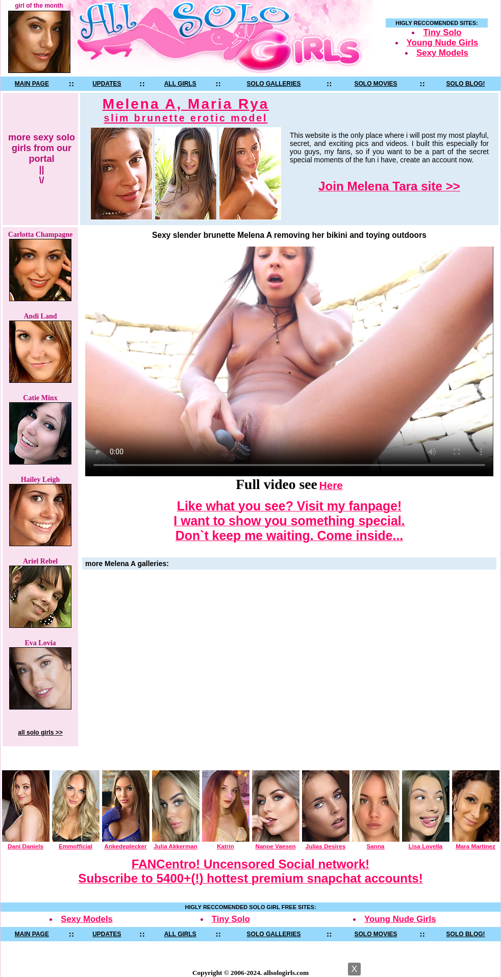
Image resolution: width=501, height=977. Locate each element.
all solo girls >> (40, 732)
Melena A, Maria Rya (186, 110)
